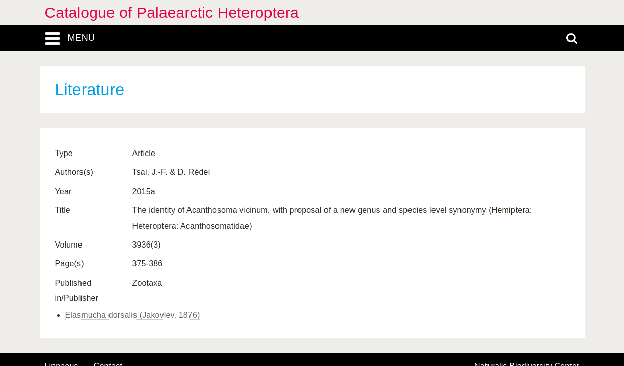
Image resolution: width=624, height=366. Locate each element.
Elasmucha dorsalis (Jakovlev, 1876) (132, 315)
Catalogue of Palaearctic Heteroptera (172, 12)
